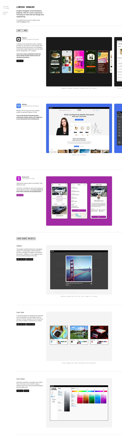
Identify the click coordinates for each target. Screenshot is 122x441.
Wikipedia (29, 259)
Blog (7, 8)
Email (4, 14)
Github (26, 390)
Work (7, 6)
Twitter (5, 12)
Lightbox (23, 21)
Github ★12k (30, 324)
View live (20, 60)
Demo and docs (21, 259)
